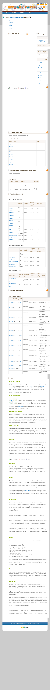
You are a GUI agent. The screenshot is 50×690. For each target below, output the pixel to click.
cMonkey (32, 386)
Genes (10, 28)
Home (6, 12)
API (45, 3)
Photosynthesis (12, 257)
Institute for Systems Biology (23, 623)
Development (33, 623)
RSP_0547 (40, 72)
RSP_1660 (40, 75)
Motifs (10, 25)
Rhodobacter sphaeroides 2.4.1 (16, 17)
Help (30, 12)
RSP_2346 (40, 67)
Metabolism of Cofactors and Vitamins (11, 212)
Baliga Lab (14, 623)
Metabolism (11, 208)
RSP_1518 (40, 70)
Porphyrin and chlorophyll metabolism (11, 217)
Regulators (11, 23)
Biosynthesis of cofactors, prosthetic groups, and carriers (14, 261)
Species (22, 12)
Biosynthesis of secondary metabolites (12, 239)
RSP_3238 (40, 65)
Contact (42, 3)
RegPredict (27, 490)
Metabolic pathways (13, 235)
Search (14, 12)
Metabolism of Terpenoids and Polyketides (12, 222)
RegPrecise (20, 406)
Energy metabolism (12, 254)
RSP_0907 (40, 80)
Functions (11, 27)
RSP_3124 (40, 77)
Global (10, 229)
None (21, 302)
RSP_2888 (40, 62)
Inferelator (42, 386)
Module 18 (11, 20)
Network (11, 22)
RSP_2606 (40, 83)
